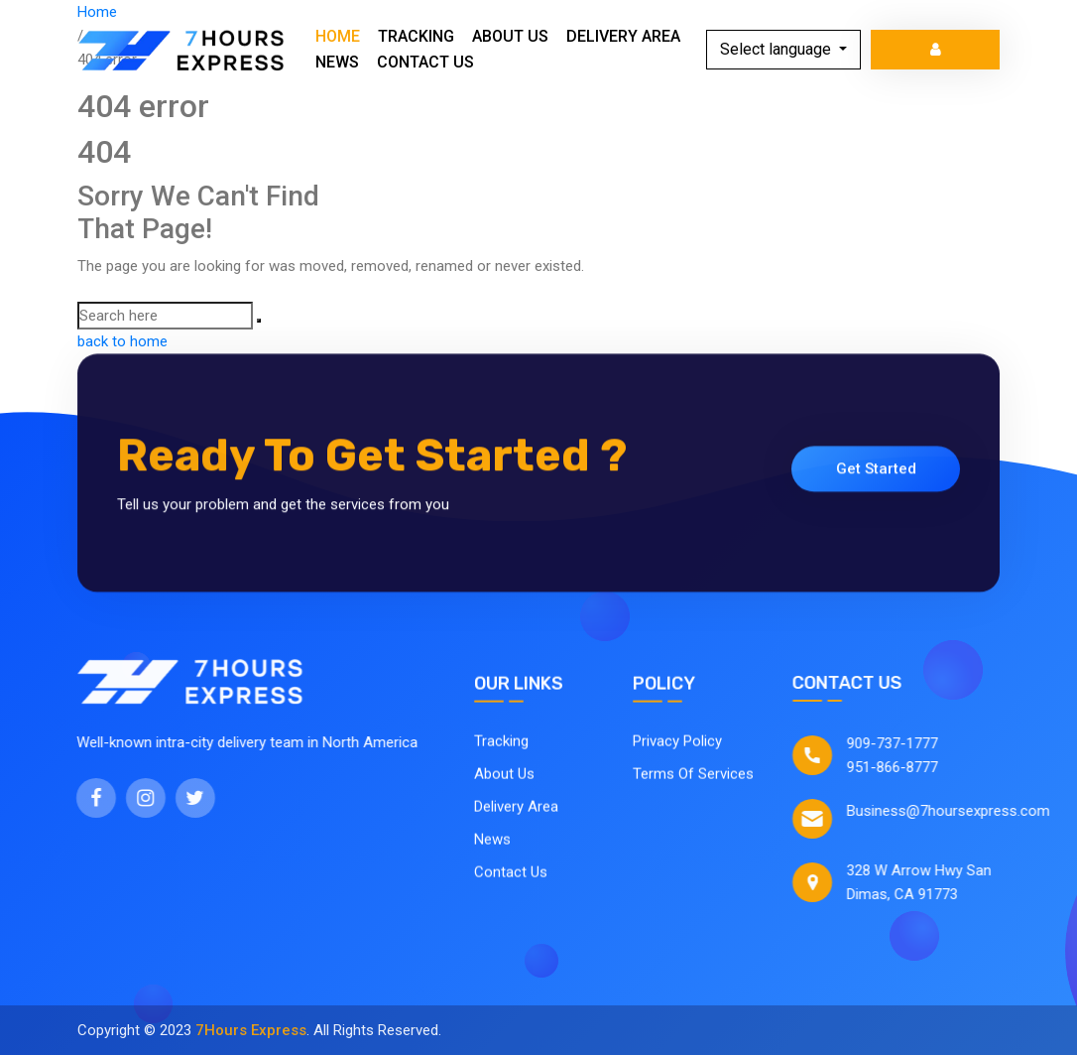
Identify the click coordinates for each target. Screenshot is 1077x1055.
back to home (122, 341)
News (337, 62)
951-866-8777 (904, 767)
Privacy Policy (677, 747)
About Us (510, 36)
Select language (777, 49)
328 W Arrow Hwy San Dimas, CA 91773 (931, 882)
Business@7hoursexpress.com (960, 811)
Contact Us (425, 62)
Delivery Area (623, 36)
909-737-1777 (904, 743)
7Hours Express (250, 1030)
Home (337, 36)
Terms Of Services (693, 780)
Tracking (416, 36)
